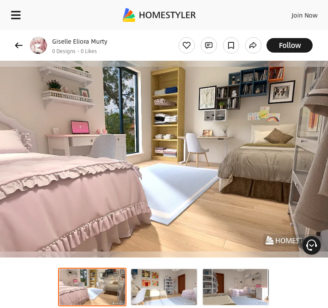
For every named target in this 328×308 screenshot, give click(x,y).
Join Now (305, 15)
